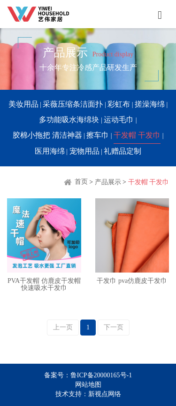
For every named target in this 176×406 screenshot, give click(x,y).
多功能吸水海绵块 (69, 120)
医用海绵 (50, 151)
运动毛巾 (119, 120)
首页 (75, 181)
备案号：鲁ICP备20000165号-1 (88, 375)
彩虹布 (118, 104)
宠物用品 (84, 151)
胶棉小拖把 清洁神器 (47, 135)
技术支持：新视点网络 (88, 394)
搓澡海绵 (150, 104)
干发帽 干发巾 (137, 135)
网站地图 (88, 384)
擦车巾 (97, 135)
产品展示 (108, 181)
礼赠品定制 (122, 151)
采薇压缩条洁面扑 (73, 104)
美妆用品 (23, 104)
